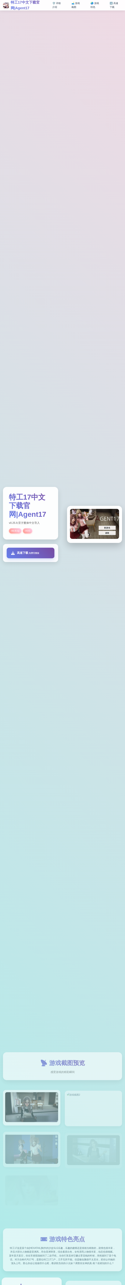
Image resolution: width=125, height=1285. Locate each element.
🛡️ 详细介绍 (56, 5)
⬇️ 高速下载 (114, 5)
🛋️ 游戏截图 (75, 5)
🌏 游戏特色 (95, 5)
